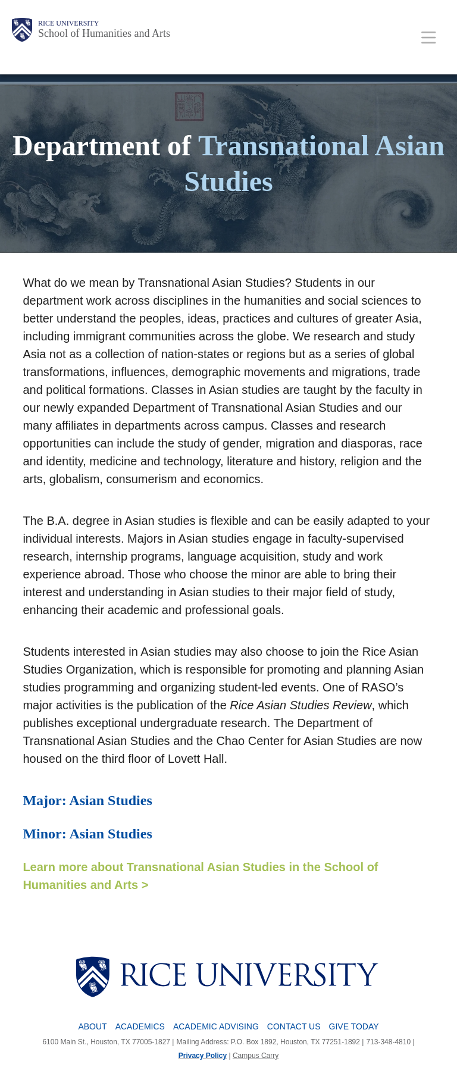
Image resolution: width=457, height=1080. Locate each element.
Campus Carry (255, 1055)
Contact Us (294, 1026)
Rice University (68, 23)
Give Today (354, 1026)
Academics (140, 1026)
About (92, 1026)
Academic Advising (216, 1026)
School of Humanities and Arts (104, 33)
